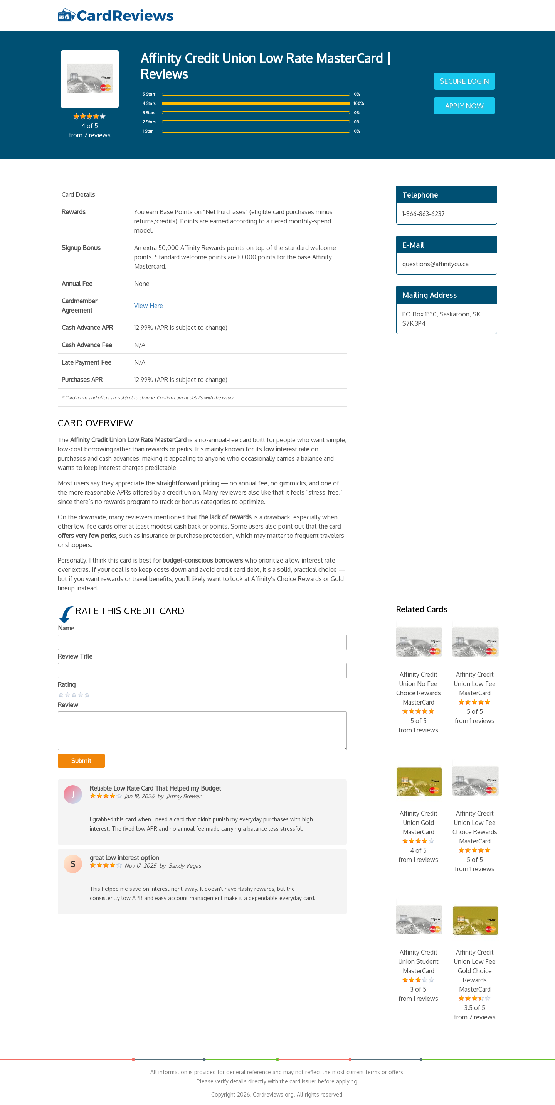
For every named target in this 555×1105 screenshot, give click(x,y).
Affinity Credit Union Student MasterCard (418, 950)
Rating (67, 684)
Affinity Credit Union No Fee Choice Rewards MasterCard (418, 677)
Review (68, 705)
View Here (148, 305)
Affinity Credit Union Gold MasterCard (418, 811)
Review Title (75, 656)
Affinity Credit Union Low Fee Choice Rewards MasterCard (474, 816)
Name (66, 628)
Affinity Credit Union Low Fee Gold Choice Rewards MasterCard (474, 959)
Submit (81, 761)
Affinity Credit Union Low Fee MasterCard (474, 672)
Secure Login (464, 81)
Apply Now (464, 105)
